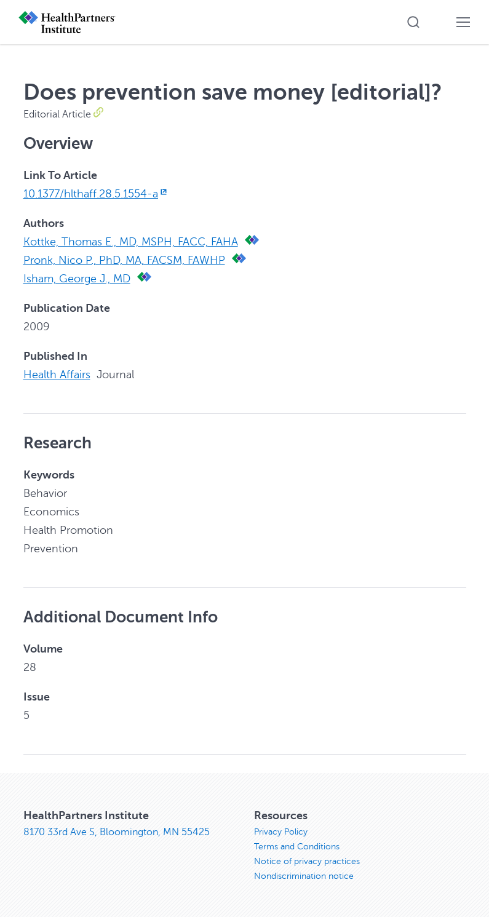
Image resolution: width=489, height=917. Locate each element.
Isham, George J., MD (76, 278)
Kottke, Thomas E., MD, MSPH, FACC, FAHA (130, 242)
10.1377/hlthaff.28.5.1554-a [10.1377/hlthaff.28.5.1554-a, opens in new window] (96, 194)
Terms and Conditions (297, 846)
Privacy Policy (281, 831)
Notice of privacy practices (307, 861)
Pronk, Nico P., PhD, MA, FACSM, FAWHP (124, 260)
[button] (413, 22)
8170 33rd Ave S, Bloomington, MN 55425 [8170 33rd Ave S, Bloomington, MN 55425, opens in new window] (116, 832)
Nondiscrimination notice (304, 876)
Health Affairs (56, 374)
